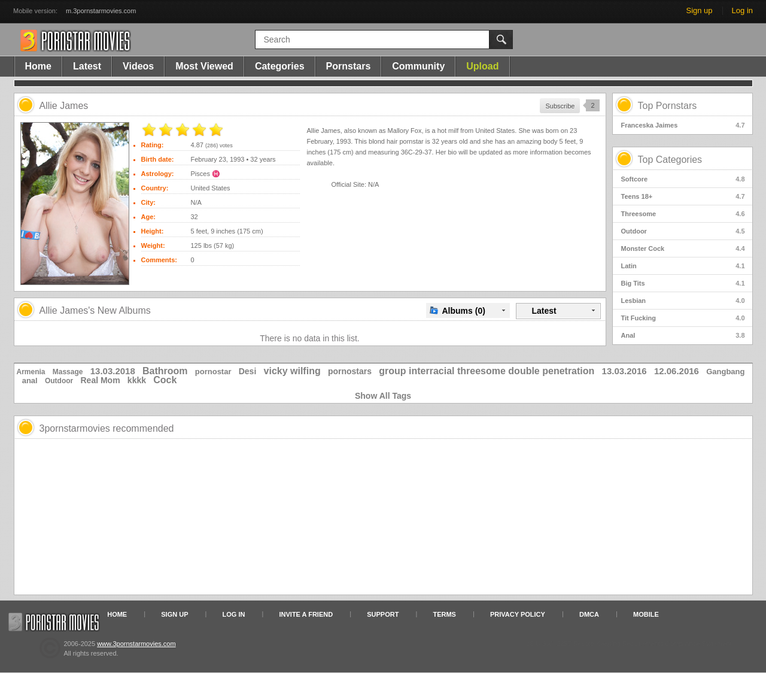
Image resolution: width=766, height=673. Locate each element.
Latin (683, 266)
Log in (742, 10)
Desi (248, 371)
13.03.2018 (112, 371)
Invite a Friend (306, 614)
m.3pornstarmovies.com (101, 10)
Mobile (646, 614)
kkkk (136, 380)
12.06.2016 (676, 371)
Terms (444, 614)
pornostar (213, 371)
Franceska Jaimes (683, 125)
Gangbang (725, 371)
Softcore (683, 179)
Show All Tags (383, 396)
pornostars (350, 371)
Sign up (699, 10)
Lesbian (683, 300)
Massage (68, 372)
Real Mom (100, 380)
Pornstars (348, 66)
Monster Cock (683, 248)
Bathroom (165, 371)
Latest (87, 66)
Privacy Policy (517, 614)
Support (383, 614)
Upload (482, 66)
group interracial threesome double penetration (486, 371)
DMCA (589, 614)
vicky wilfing (292, 371)
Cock (165, 380)
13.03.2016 (624, 371)
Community (418, 66)
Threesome (683, 214)
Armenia (31, 372)
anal (30, 380)
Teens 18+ (683, 196)
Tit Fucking (683, 318)
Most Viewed (204, 66)
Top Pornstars (667, 106)
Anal (683, 335)
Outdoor (683, 231)
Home (38, 66)
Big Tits (683, 283)
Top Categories (670, 159)
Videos (138, 66)
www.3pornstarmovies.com (136, 643)
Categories (280, 66)
